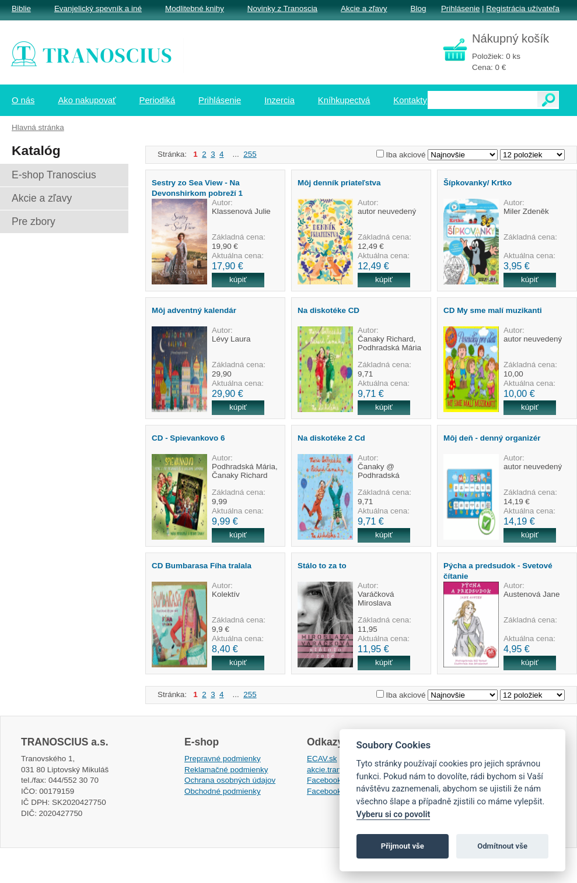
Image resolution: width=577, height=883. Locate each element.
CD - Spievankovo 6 (188, 438)
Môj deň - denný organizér (492, 438)
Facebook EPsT (335, 791)
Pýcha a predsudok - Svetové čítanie (497, 570)
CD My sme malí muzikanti (492, 310)
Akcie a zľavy (364, 8)
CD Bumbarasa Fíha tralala (201, 565)
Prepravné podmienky (222, 758)
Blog (418, 8)
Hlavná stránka (38, 127)
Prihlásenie (460, 8)
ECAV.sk (322, 758)
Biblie (21, 8)
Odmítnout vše (502, 846)
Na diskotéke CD (328, 310)
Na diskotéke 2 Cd (331, 438)
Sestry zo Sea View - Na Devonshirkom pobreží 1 (197, 187)
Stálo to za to (322, 565)
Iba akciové (406, 154)
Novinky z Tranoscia (282, 8)
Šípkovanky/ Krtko (477, 182)
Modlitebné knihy (194, 8)
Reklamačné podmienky (226, 769)
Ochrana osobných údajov (229, 780)
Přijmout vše (402, 846)
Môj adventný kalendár (194, 310)
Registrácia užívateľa (522, 8)
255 (249, 154)
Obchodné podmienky (222, 791)
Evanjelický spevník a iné (98, 8)
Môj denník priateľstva (339, 182)
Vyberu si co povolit (393, 814)
